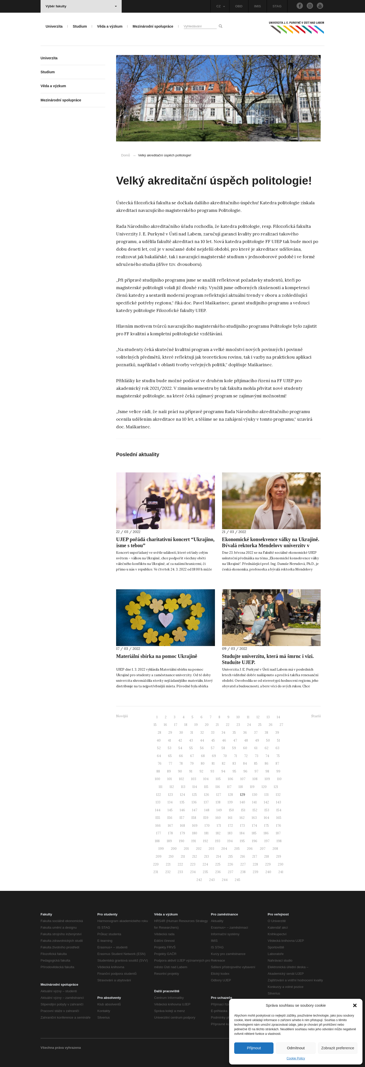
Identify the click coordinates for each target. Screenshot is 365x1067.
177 (158, 833)
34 (223, 732)
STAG (276, 6)
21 (217, 725)
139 (230, 802)
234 (193, 872)
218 (266, 856)
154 (278, 810)
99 (278, 771)
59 (234, 748)
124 (182, 795)
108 (255, 779)
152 (254, 810)
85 (256, 763)
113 (183, 787)
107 (242, 779)
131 (266, 795)
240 (268, 872)
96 (245, 771)
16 (165, 725)
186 (266, 833)
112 (172, 787)
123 (170, 795)
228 (255, 864)
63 (277, 748)
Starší (316, 716)
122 (158, 795)
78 (181, 763)
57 (212, 748)
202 (199, 849)
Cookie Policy (296, 1058)
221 (168, 864)
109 (267, 779)
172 (230, 825)
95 (234, 771)
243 (212, 880)
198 (279, 841)
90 (180, 771)
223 (192, 864)
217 (254, 856)
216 (242, 856)
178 (170, 833)
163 (254, 818)
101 (169, 779)
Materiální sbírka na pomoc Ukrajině (156, 656)
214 (218, 856)
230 (280, 864)
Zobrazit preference (337, 1048)
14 (278, 717)
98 (267, 771)
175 (266, 825)
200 (174, 849)
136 (194, 802)
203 (211, 849)
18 (185, 725)
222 (180, 864)
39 (277, 732)
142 (266, 802)
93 (212, 771)
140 (242, 802)
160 (218, 818)
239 (255, 872)
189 (169, 841)
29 (170, 732)
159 (205, 818)
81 (213, 763)
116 (217, 787)
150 (231, 810)
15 (155, 725)
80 (203, 763)
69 (214, 756)
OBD (239, 6)
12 (258, 717)
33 (212, 732)
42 (180, 740)
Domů (125, 155)
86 (266, 763)
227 (243, 864)
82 (223, 763)
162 (242, 818)
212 (194, 856)
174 (254, 825)
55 (191, 748)
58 (223, 748)
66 (181, 756)
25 (260, 725)
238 (243, 872)
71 (235, 756)
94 (223, 771)
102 (181, 779)
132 (278, 795)
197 (266, 841)
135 (182, 802)
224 (205, 864)
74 (267, 756)
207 (262, 849)
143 (278, 802)
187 (278, 833)
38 (266, 732)
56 (202, 748)
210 (171, 856)
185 (254, 833)
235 (205, 872)
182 (218, 833)
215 (230, 856)
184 (242, 833)
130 (254, 795)
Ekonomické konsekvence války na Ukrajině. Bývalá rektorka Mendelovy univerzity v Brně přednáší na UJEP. (270, 545)
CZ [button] (220, 6)
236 (218, 872)
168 (182, 825)
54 (180, 748)
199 (161, 849)
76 (159, 763)
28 (159, 732)
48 (246, 740)
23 (238, 725)
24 (249, 725)
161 (230, 818)
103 (193, 779)
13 (268, 717)
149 (219, 810)
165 (278, 818)
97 (256, 771)
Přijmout (254, 1048)
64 (159, 756)
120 (264, 787)
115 (206, 787)
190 (181, 841)
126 (206, 795)
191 (193, 841)
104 (206, 779)
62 (266, 748)
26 (270, 725)
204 (224, 849)
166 (158, 825)
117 (229, 787)
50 (268, 740)
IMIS (257, 6)
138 (218, 802)
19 (196, 725)
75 (278, 756)
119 (252, 787)
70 (225, 756)
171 (219, 825)
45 (213, 740)
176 (278, 825)
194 (230, 841)
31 (191, 732)
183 (230, 833)
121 (276, 787)
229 (268, 864)
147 (194, 810)
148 (206, 810)
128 (230, 795)
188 (157, 841)
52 (159, 748)
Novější (122, 716)
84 (245, 763)
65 (170, 756)
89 (169, 771)
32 (202, 732)
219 (278, 856)
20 (207, 725)
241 (280, 872)
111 (160, 787)
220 (156, 864)
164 (266, 818)
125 (194, 795)
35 (234, 732)
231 (155, 872)
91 (190, 771)
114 (194, 787)
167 (170, 825)
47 (235, 740)
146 (182, 810)
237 (230, 872)
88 (158, 771)
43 (191, 740)
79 (192, 763)
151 (243, 810)
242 (199, 880)
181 (206, 833)
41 (169, 740)
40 (159, 740)
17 (175, 725)
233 (180, 872)
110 (279, 779)
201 (186, 849)
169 (194, 825)
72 (246, 756)
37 (256, 732)
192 (205, 841)
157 (181, 818)
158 (193, 818)
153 (266, 810)
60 (245, 748)
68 (203, 756)
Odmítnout (296, 1048)
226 (230, 864)
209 (158, 856)
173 (242, 825)
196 (254, 841)
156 (169, 818)
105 (218, 779)
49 (257, 740)
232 (168, 872)
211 (183, 856)
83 (234, 763)
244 (225, 880)
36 (245, 732)
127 (218, 795)
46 (224, 740)
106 (230, 779)
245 (237, 880)
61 (256, 748)
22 (227, 725)
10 (238, 717)
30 (181, 732)
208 (275, 849)
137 (206, 802)
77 (170, 763)
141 (254, 802)
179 (182, 833)
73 (256, 756)
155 (157, 818)
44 (202, 740)
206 (250, 849)
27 (281, 725)
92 (201, 771)
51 (278, 740)
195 (242, 841)
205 (237, 849)
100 (157, 779)
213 (206, 856)
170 (207, 825)
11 (248, 717)
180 (194, 833)
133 (158, 802)
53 (169, 748)
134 (170, 802)
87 (277, 763)
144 (157, 810)
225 (218, 864)
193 (217, 841)
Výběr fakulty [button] (81, 6)
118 (241, 787)
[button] (354, 1005)
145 (170, 810)
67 (192, 756)
